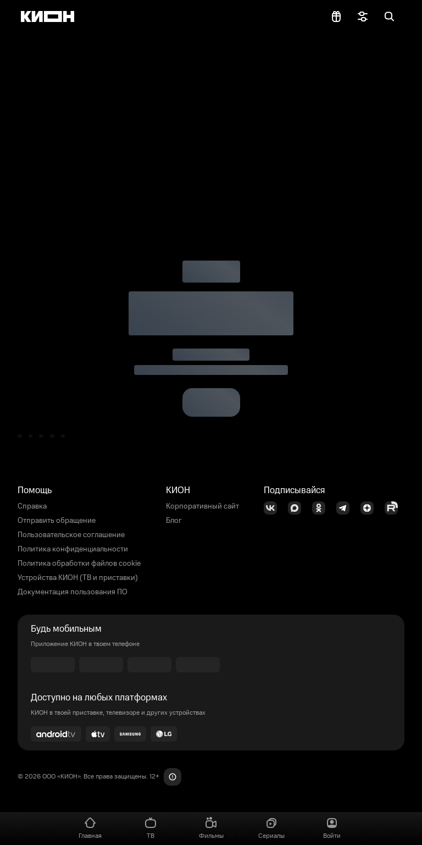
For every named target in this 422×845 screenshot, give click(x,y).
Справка (32, 506)
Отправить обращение (57, 521)
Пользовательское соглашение (71, 535)
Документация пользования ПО (72, 592)
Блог (174, 521)
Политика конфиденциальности (73, 549)
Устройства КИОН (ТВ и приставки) (78, 578)
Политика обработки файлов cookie (79, 563)
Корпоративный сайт (202, 506)
